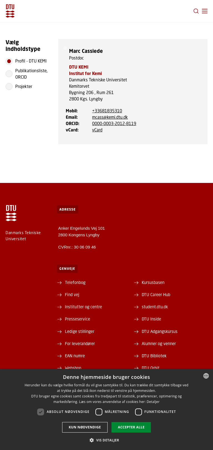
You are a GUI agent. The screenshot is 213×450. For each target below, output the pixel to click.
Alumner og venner (159, 343)
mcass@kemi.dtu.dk (110, 117)
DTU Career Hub (156, 294)
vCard (97, 129)
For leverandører (80, 343)
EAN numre (75, 355)
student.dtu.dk (155, 306)
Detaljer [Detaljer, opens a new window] (153, 401)
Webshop (73, 367)
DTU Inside (151, 318)
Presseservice (77, 318)
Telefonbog (75, 282)
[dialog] (106, 409)
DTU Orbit (150, 367)
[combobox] (206, 376)
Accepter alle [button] (131, 427)
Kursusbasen (153, 282)
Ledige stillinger (79, 331)
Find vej (72, 294)
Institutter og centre (83, 306)
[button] (204, 11)
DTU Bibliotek (154, 355)
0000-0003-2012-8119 (114, 123)
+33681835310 (107, 110)
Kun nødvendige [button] (85, 427)
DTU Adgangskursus (160, 331)
